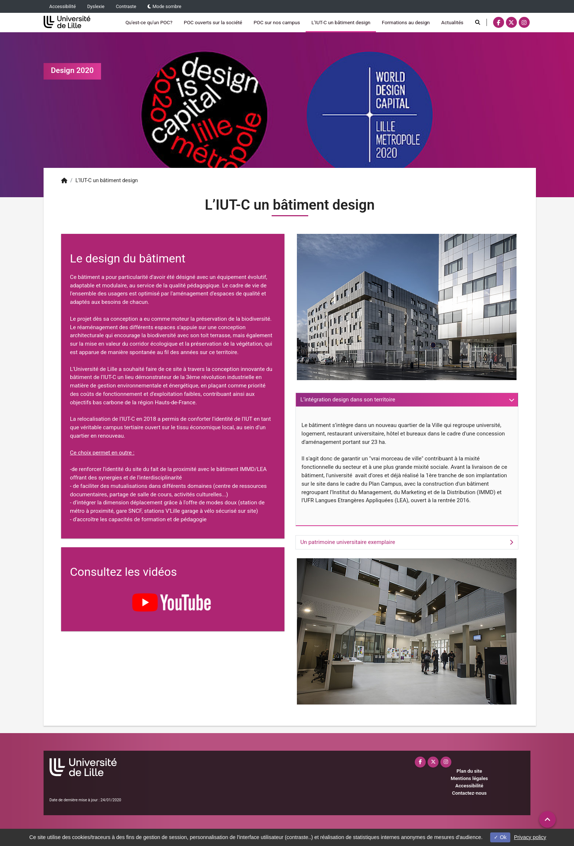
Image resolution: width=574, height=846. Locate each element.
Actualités (452, 22)
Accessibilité (62, 6)
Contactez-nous (469, 793)
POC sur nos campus (277, 22)
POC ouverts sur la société (213, 22)
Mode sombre (164, 6)
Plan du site (469, 771)
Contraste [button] (126, 6)
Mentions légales (469, 778)
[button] (547, 819)
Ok (500, 837)
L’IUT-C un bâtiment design (341, 22)
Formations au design (406, 22)
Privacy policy (530, 837)
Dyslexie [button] (95, 6)
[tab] (407, 400)
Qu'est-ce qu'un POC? (149, 22)
